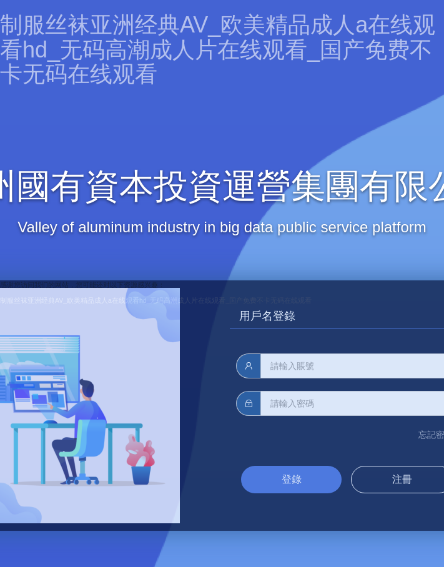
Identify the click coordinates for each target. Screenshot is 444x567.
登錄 (292, 479)
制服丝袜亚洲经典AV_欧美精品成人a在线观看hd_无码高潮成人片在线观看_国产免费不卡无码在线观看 (217, 49)
